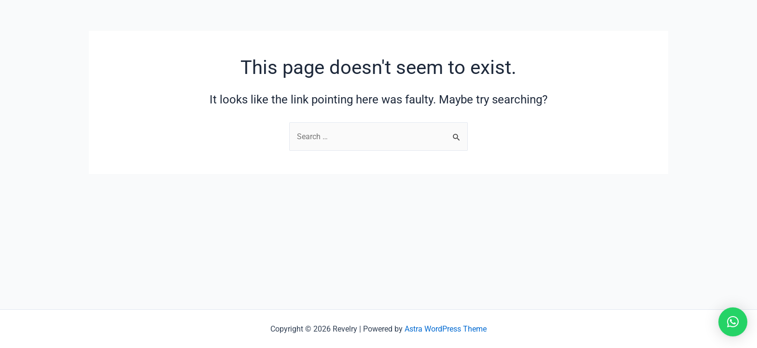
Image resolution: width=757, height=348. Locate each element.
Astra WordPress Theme (446, 329)
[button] (732, 321)
